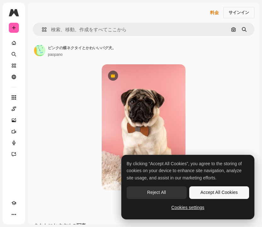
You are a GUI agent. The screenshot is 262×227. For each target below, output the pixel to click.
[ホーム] (14, 43)
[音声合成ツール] (14, 143)
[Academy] (14, 203)
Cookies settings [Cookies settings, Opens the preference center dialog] (187, 207)
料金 (214, 12)
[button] (41, 29)
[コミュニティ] (14, 77)
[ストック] (14, 66)
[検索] (14, 54)
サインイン (239, 12)
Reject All (156, 192)
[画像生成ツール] (14, 120)
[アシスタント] (14, 154)
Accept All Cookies (219, 192)
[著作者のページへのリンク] (39, 50)
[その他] (14, 214)
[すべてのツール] (14, 97)
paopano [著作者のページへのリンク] (55, 54)
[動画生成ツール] (14, 131)
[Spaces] (14, 109)
